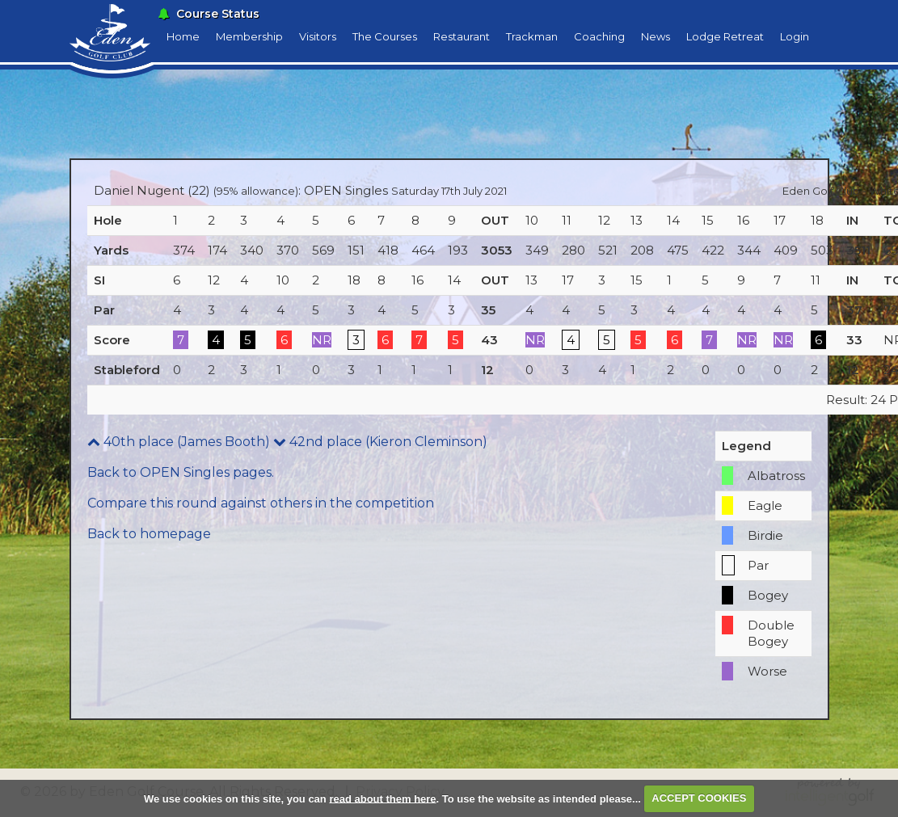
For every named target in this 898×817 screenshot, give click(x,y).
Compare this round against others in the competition (260, 503)
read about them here (382, 798)
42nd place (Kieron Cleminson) (380, 441)
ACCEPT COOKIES (698, 798)
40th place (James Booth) (178, 441)
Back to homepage (149, 533)
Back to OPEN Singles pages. (180, 472)
